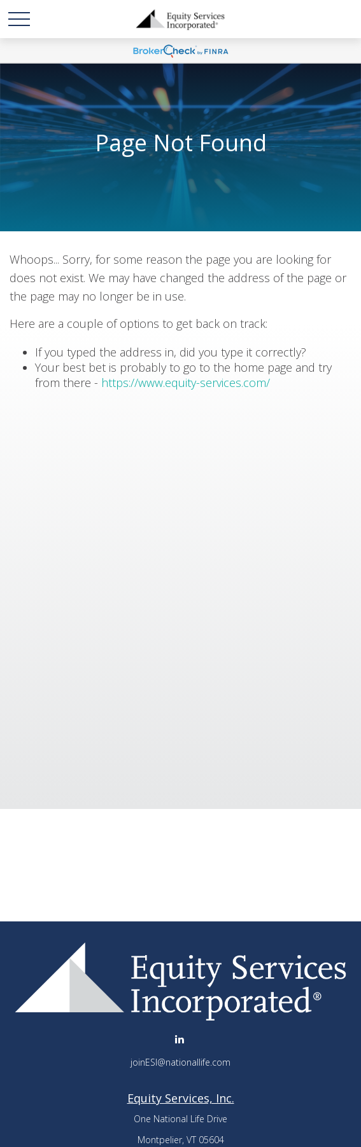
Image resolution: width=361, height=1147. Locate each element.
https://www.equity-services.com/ (185, 382)
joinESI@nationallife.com (180, 1062)
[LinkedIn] (179, 1038)
